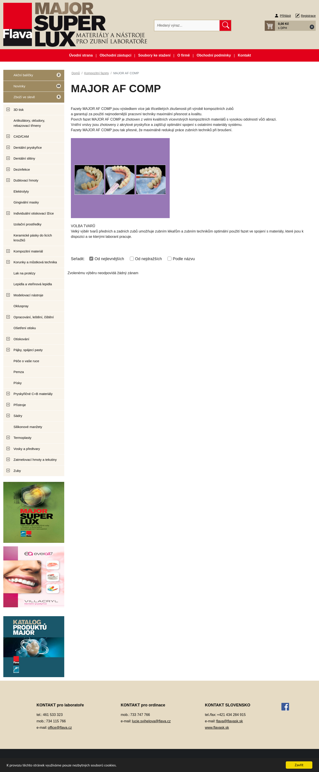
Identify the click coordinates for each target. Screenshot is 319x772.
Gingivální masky (26, 202)
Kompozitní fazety (96, 73)
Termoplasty (22, 438)
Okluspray (21, 306)
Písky (18, 383)
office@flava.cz (60, 727)
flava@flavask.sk (229, 721)
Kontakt (244, 55)
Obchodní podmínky (214, 55)
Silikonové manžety (28, 427)
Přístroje (20, 405)
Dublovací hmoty (26, 180)
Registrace (308, 16)
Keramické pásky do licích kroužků (33, 237)
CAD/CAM (21, 136)
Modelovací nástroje (28, 295)
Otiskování (21, 339)
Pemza (19, 372)
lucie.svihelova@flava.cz (151, 721)
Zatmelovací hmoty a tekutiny (35, 459)
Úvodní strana (81, 55)
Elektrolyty (21, 191)
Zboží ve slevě (32, 98)
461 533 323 (53, 715)
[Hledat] (187, 25)
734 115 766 (56, 721)
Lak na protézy (24, 273)
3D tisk (19, 109)
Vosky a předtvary (27, 449)
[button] (290, 26)
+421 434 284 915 (231, 715)
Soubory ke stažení (154, 55)
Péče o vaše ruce (26, 361)
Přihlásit (285, 16)
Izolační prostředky (27, 224)
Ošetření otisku (25, 328)
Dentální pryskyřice (28, 147)
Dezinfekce (22, 169)
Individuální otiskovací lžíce (34, 213)
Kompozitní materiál (28, 251)
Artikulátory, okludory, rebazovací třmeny (29, 123)
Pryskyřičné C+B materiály (33, 394)
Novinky (32, 88)
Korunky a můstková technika (35, 262)
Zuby (17, 471)
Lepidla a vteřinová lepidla (33, 284)
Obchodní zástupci (115, 55)
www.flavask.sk (217, 727)
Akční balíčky (32, 77)
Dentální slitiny (24, 158)
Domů (76, 73)
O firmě (183, 55)
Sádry (18, 416)
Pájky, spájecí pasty (28, 350)
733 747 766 (140, 715)
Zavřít (299, 765)
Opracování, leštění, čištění (34, 317)
